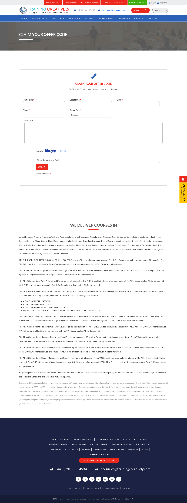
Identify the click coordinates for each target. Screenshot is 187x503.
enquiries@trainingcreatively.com (113, 10)
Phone (25, 110)
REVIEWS (86, 449)
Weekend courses (39, 18)
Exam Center (153, 18)
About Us (65, 439)
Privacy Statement (83, 439)
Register (162, 3)
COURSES (24, 18)
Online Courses (57, 18)
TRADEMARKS (100, 449)
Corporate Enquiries (105, 18)
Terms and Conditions (108, 439)
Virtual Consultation (137, 3)
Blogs (145, 449)
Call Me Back (124, 18)
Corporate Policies (99, 454)
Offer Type (75, 110)
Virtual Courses (74, 18)
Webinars (89, 18)
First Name (28, 99)
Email (119, 99)
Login (152, 3)
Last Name (75, 99)
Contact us (129, 439)
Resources (138, 18)
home (53, 439)
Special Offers (71, 3)
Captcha (39, 151)
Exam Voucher (117, 449)
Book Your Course (53, 3)
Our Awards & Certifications (114, 3)
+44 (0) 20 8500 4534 (86, 10)
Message (28, 120)
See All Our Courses (89, 3)
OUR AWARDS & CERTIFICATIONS (99, 460)
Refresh (63, 151)
